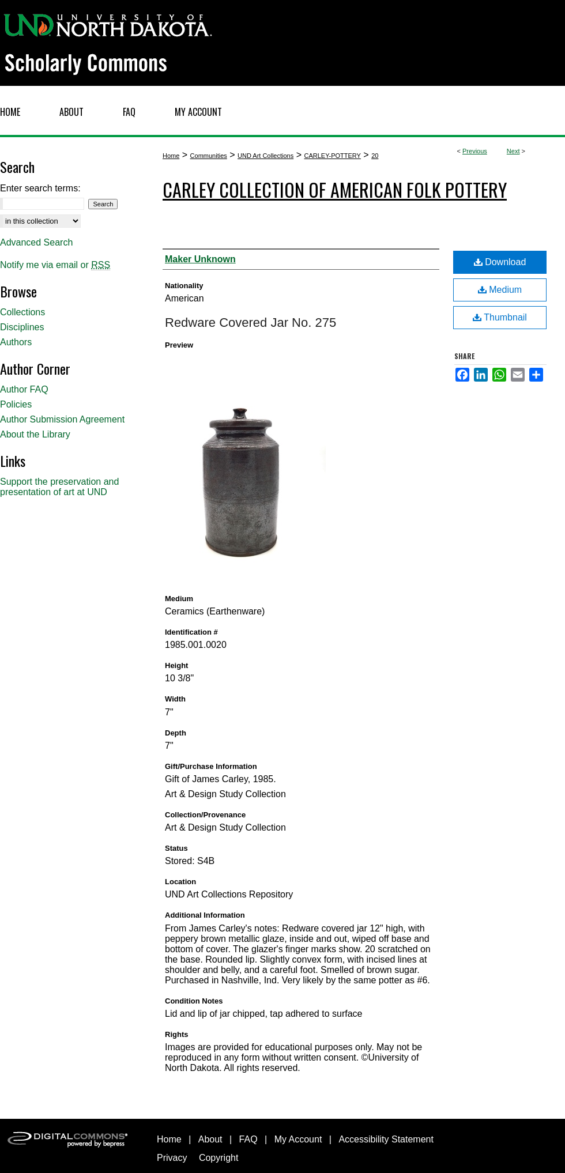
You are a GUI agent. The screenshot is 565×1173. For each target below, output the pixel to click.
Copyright (218, 1158)
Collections (22, 312)
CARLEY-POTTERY (332, 155)
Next (513, 151)
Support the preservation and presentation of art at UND (59, 487)
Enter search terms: (40, 188)
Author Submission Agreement (62, 419)
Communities (208, 155)
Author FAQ (24, 389)
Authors (16, 342)
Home (171, 155)
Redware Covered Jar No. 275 (250, 322)
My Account (298, 1139)
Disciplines (22, 327)
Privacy (172, 1158)
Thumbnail (500, 317)
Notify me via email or (55, 265)
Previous (474, 151)
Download (500, 262)
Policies (16, 404)
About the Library (35, 434)
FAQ (248, 1139)
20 (374, 155)
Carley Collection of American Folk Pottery (335, 189)
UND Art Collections (265, 155)
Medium (500, 290)
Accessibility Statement (386, 1139)
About (210, 1139)
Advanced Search (36, 242)
